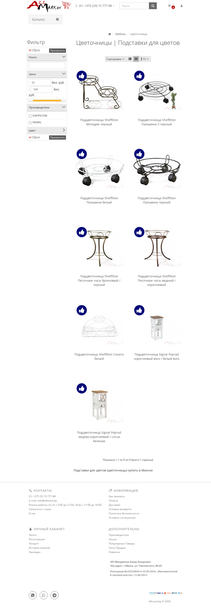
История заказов (39, 548)
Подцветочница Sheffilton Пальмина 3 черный (157, 122)
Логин (32, 535)
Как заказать (117, 496)
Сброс (34, 50)
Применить (57, 50)
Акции (113, 539)
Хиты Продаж (117, 548)
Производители (119, 535)
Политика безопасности (124, 513)
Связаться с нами (40, 509)
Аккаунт (34, 543)
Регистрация (37, 539)
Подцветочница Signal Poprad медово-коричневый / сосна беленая (99, 436)
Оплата (113, 500)
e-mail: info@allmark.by (43, 500)
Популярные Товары (122, 543)
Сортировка (115, 59)
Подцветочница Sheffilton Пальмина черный (157, 200)
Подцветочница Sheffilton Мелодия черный (99, 122)
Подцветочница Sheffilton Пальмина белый (99, 200)
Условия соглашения (122, 517)
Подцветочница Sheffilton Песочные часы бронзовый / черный (99, 280)
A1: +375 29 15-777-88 (42, 496)
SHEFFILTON (39, 115)
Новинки (114, 552)
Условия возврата (120, 509)
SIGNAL (36, 122)
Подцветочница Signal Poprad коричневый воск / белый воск (156, 356)
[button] (171, 6)
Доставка (114, 505)
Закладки (35, 552)
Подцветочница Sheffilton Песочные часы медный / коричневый (157, 280)
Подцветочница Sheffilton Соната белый (99, 356)
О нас (32, 513)
